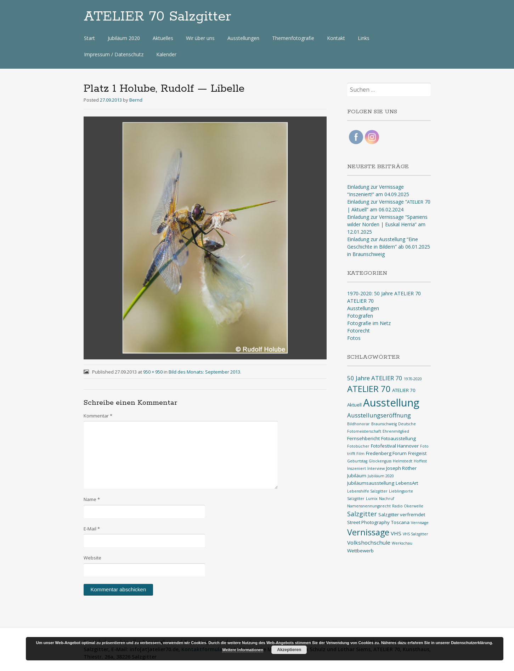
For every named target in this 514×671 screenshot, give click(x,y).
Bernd (135, 100)
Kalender (166, 54)
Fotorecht (358, 330)
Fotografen (360, 315)
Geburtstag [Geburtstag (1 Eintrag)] (357, 461)
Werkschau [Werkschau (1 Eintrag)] (402, 543)
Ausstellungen (243, 38)
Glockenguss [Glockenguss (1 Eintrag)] (380, 461)
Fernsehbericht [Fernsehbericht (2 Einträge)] (363, 438)
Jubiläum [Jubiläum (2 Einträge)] (356, 475)
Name (92, 499)
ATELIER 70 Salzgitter (157, 16)
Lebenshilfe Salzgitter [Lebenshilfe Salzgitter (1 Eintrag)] (367, 491)
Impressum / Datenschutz (113, 54)
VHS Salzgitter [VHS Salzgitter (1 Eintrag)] (415, 533)
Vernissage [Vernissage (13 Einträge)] (368, 532)
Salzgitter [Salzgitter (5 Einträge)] (362, 514)
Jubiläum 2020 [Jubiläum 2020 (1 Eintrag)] (381, 475)
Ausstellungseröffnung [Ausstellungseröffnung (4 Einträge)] (379, 415)
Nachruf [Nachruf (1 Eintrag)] (386, 498)
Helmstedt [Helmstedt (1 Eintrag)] (402, 461)
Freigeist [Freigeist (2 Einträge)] (417, 453)
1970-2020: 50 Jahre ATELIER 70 (384, 293)
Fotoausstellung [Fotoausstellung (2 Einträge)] (398, 438)
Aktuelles (163, 38)
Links (363, 38)
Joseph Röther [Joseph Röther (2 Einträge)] (401, 468)
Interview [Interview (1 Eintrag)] (376, 468)
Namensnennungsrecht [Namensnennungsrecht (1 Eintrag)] (369, 506)
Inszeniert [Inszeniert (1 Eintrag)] (356, 468)
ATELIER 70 (360, 300)
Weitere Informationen (242, 650)
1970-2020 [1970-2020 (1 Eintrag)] (413, 378)
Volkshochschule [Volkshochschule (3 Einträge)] (368, 542)
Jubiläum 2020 (124, 38)
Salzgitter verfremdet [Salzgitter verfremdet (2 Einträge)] (401, 514)
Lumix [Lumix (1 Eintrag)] (372, 498)
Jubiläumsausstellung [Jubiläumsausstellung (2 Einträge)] (370, 483)
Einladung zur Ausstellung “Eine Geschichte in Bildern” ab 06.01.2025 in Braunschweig (388, 246)
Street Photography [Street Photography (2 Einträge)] (368, 522)
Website (92, 558)
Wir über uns (200, 38)
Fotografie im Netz (369, 323)
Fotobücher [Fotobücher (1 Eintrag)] (358, 446)
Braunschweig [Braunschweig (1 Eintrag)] (384, 423)
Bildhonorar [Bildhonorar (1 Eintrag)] (358, 423)
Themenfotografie (293, 38)
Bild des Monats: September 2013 (204, 372)
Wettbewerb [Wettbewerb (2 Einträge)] (360, 550)
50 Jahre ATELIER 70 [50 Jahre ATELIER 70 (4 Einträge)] (374, 378)
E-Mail (92, 528)
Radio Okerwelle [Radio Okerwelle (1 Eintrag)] (407, 506)
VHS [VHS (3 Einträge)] (396, 533)
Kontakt (336, 38)
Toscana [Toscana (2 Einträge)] (400, 522)
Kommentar (98, 416)
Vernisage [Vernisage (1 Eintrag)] (420, 522)
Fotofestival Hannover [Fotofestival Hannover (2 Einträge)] (395, 446)
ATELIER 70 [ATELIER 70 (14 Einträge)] (369, 388)
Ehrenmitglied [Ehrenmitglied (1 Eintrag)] (396, 431)
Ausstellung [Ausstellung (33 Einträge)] (391, 403)
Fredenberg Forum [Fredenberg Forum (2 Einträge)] (386, 453)
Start (89, 38)
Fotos (354, 338)
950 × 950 (153, 372)
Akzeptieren (289, 649)
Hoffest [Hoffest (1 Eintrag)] (420, 461)
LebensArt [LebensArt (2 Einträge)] (407, 483)
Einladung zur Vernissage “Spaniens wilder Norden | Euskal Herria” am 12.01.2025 (387, 224)
